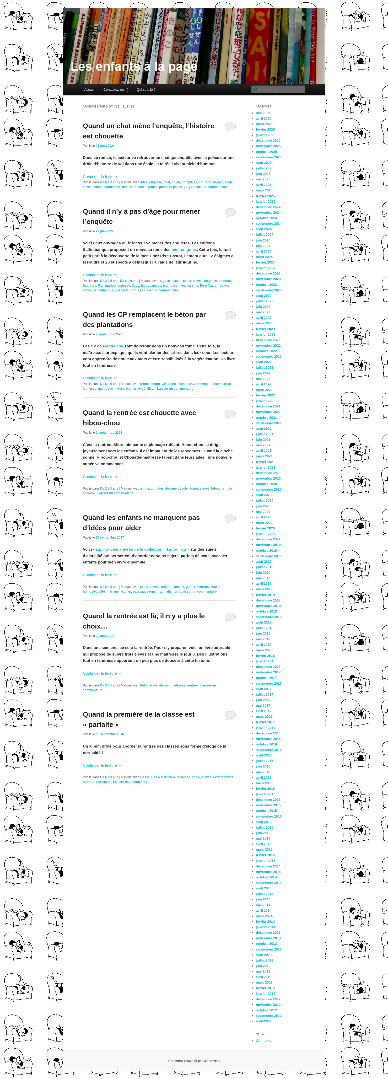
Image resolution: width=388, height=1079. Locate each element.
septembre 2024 (269, 224)
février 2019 (265, 595)
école (229, 182)
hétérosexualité (208, 587)
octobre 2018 (266, 611)
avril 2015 (263, 844)
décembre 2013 (268, 933)
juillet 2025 (264, 168)
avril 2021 (263, 451)
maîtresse (170, 285)
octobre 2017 (266, 678)
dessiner (171, 488)
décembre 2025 (268, 140)
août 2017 (264, 689)
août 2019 (264, 561)
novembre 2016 (268, 739)
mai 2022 (263, 379)
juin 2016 (263, 766)
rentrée (192, 685)
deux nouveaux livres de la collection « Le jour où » (141, 549)
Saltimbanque (103, 290)
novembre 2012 (268, 1005)
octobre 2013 (266, 944)
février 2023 (265, 329)
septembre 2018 (269, 617)
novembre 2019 (268, 545)
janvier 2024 (265, 268)
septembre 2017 (269, 683)
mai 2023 (263, 312)
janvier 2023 (265, 334)
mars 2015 (264, 849)
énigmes (210, 281)
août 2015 (264, 822)
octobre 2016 (266, 744)
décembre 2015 (268, 800)
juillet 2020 (264, 500)
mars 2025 (264, 190)
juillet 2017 (264, 694)
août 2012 (264, 1021)
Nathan (125, 591)
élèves (88, 187)
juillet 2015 (264, 827)
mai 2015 (263, 838)
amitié (144, 488)
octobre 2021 (266, 418)
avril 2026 (263, 118)
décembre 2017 (268, 667)
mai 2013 (263, 971)
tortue (134, 290)
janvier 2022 (265, 401)
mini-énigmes (184, 249)
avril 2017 (263, 711)
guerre (191, 587)
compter (157, 488)
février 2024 (265, 262)
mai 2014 (263, 905)
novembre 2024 (268, 212)
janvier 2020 (265, 534)
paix (136, 591)
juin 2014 (263, 899)
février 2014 (265, 922)
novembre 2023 (268, 279)
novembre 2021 (268, 412)
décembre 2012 (268, 999)
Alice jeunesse (151, 182)
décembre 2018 (268, 600)
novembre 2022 (268, 345)
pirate (223, 285)
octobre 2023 (266, 285)
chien (176, 182)
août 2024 (264, 229)
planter (131, 388)
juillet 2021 (264, 434)
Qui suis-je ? (146, 90)
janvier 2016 (265, 794)
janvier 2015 (265, 861)
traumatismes (168, 591)
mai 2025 (263, 179)
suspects (122, 290)
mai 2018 (263, 639)
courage (205, 182)
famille (127, 187)
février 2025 (265, 196)
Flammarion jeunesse (114, 285)
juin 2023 (263, 307)
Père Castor (209, 285)
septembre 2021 (269, 423)
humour (89, 782)
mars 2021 (264, 456)
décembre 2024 (268, 207)
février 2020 (265, 528)
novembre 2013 (268, 938)
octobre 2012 (266, 1010)
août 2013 (264, 955)
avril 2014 (263, 910)
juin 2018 (263, 633)
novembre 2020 (268, 478)
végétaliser (146, 388)
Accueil (89, 90)
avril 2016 (263, 778)
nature (119, 388)
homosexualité (94, 591)
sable (87, 290)
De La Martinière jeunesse (170, 777)
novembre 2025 (268, 146)
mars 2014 (264, 916)
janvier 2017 (265, 728)
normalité (103, 782)
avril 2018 (263, 645)
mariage (113, 591)
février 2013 (265, 988)
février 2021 (265, 462)
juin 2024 (263, 240)
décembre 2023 (268, 273)
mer (182, 285)
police (152, 187)
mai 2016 (263, 772)
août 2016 (264, 755)
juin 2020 (263, 506)
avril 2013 (263, 977)
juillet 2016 (264, 761)
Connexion (264, 1041)
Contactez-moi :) (116, 90)
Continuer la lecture (102, 176)
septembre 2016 (269, 750)
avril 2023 (263, 318)
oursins (192, 285)
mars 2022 (264, 390)
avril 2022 (263, 384)
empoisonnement (107, 187)
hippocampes (151, 285)
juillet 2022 (264, 367)
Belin (144, 685)
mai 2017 (263, 705)
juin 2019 (263, 573)
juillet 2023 (264, 301)
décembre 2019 (268, 539)
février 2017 (265, 722)
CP (164, 384)
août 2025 (264, 163)
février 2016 (265, 789)
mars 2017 (264, 716)
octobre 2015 (266, 811)
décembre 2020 (268, 473)
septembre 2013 (269, 949)
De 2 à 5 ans (109, 281)
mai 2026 (263, 113)
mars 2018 (264, 650)
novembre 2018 (268, 606)
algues (165, 281)
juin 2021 (263, 440)
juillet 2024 (264, 235)
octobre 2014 (266, 877)
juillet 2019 (264, 567)
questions (148, 591)
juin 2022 (263, 373)
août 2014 (264, 888)
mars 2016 (264, 783)
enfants (167, 587)
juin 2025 (263, 174)
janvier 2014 (265, 927)
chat (167, 182)
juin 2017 (263, 700)
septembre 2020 (269, 489)
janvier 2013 (265, 994)
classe (176, 281)
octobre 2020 (266, 484)
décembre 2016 (268, 733)
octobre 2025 (266, 152)
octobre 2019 (266, 550)
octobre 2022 (266, 351)
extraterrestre (223, 777)
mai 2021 (263, 445)
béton (155, 384)
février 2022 (265, 395)
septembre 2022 (269, 356)
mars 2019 (264, 589)
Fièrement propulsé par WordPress (194, 1061)
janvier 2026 (265, 135)
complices (189, 182)
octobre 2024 (266, 218)
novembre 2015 (268, 805)
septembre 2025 (269, 157)
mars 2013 (264, 982)
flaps (135, 285)
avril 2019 (263, 584)
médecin (140, 187)
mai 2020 (263, 512)
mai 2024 (263, 246)
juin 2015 (263, 833)
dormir (218, 182)
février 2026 (265, 129)
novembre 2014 (268, 872)
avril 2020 (263, 517)
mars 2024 (264, 257)
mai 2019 (263, 578)
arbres (145, 384)
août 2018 (264, 622)
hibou (215, 488)
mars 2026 (264, 124)
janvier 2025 (265, 201)
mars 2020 (264, 523)
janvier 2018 (265, 661)
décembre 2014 (268, 866)
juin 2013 (263, 966)
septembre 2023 (269, 290)
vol (186, 187)
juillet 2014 (264, 894)
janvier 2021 (265, 467)
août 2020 (264, 495)
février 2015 (265, 855)
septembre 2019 (269, 556)
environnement (200, 384)
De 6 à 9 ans (109, 182)
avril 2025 (263, 185)
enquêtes (226, 281)
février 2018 (265, 656)
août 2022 (264, 362)
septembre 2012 (269, 1016)
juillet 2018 (264, 628)
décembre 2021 (268, 406)
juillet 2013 (264, 960)
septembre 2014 (269, 883)
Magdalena (113, 346)
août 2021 (264, 429)
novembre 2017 (268, 672)
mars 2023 (264, 323)
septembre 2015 (269, 816)
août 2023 (264, 296)
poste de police (170, 187)
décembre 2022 (268, 340)
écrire (194, 488)
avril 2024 (263, 251)
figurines (89, 285)
